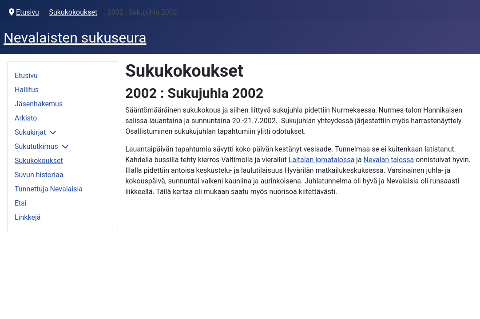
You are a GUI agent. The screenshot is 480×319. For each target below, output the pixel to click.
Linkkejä (27, 217)
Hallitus (27, 90)
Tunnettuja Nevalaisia (49, 189)
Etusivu (26, 75)
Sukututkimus (36, 146)
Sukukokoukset (39, 160)
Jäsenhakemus (39, 104)
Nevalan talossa (389, 160)
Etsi (20, 203)
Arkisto (26, 118)
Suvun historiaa (39, 175)
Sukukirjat (30, 132)
